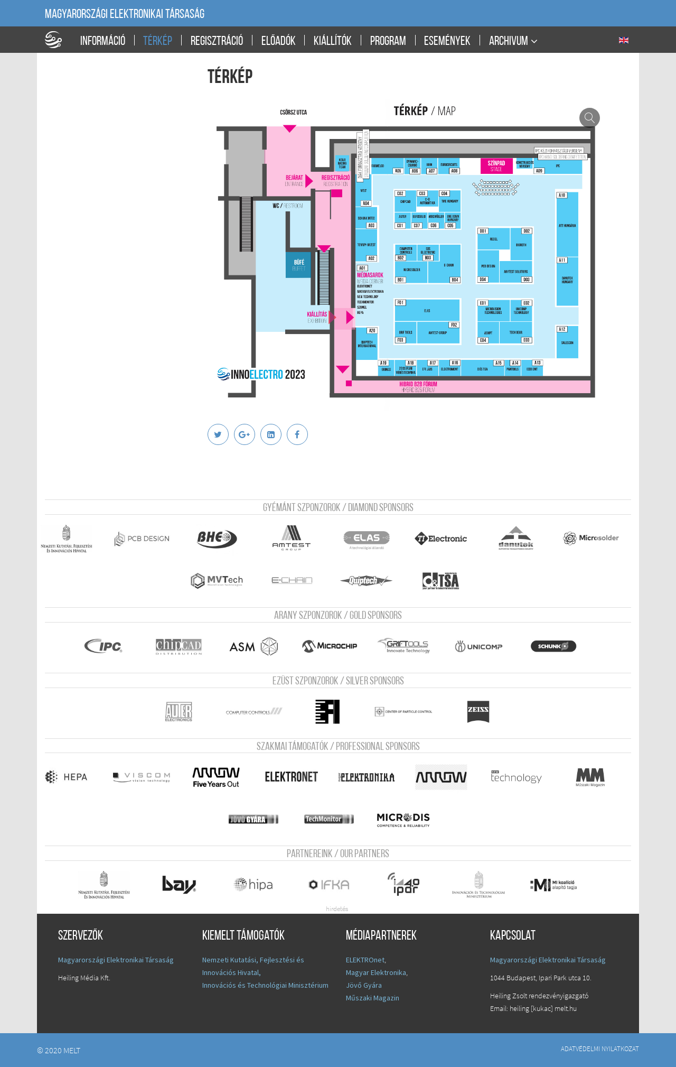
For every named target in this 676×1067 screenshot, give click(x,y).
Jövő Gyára (364, 985)
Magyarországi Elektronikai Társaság (124, 15)
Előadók (278, 42)
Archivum (508, 41)
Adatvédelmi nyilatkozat (600, 1048)
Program (388, 42)
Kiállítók (333, 42)
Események (447, 42)
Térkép (157, 42)
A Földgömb (58, 39)
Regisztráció (217, 42)
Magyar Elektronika (376, 972)
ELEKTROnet (365, 959)
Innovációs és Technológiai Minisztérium (265, 985)
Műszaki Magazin (372, 998)
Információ (102, 42)
